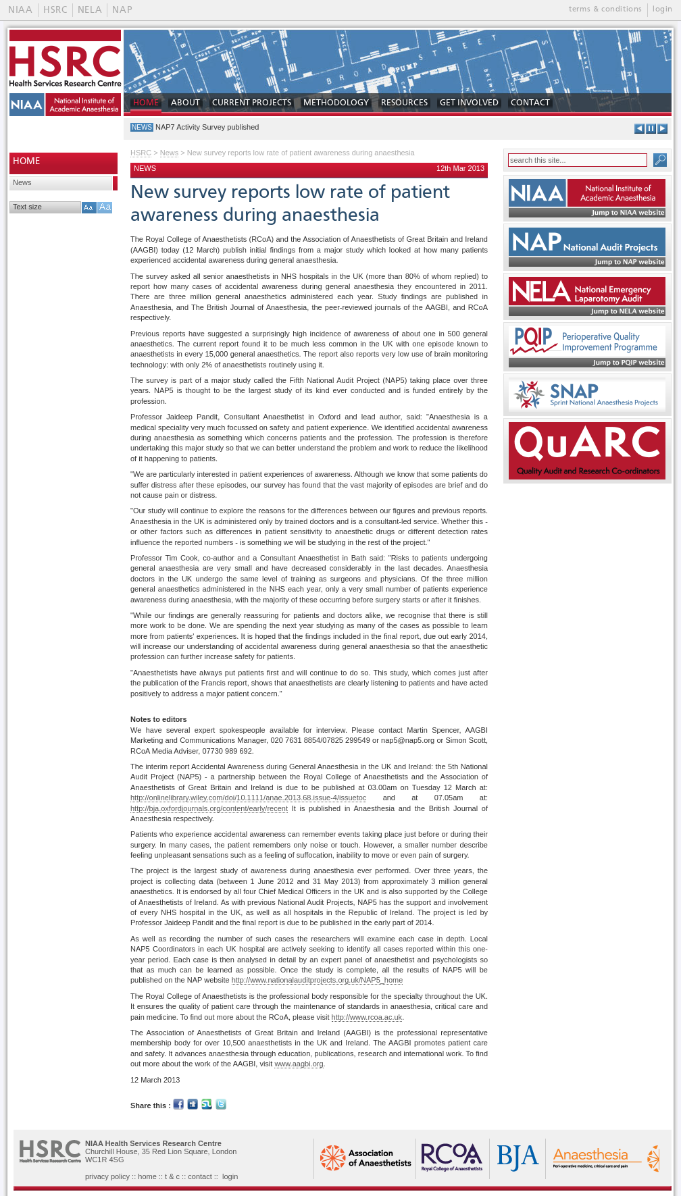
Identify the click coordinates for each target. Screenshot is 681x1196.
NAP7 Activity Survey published (207, 127)
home (147, 1176)
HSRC (55, 10)
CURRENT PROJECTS (251, 103)
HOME (146, 103)
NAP (122, 10)
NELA (90, 10)
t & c (172, 1176)
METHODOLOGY (336, 103)
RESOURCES (404, 103)
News (22, 182)
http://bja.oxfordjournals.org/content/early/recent (209, 808)
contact (199, 1176)
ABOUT (185, 103)
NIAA (20, 10)
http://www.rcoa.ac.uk (367, 1017)
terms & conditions (605, 9)
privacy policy (107, 1176)
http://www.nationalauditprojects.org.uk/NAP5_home (317, 980)
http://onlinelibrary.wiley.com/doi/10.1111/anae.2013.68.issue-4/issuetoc (248, 798)
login (663, 9)
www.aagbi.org (298, 1064)
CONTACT (530, 103)
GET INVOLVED (469, 103)
